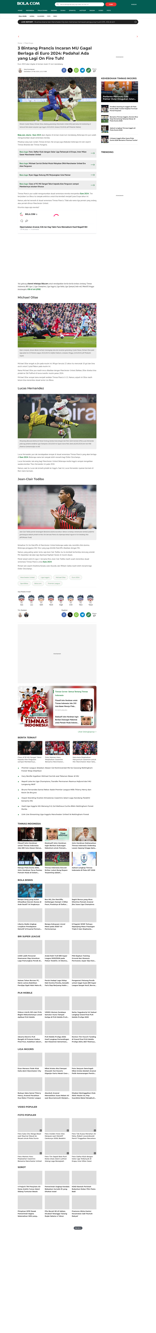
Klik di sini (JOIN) (33, 289)
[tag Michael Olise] (60, 577)
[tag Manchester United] (27, 577)
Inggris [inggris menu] (54, 10)
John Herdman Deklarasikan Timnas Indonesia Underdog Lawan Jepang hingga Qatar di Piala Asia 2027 (84, 845)
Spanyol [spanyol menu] (72, 10)
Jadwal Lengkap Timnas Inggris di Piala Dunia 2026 (122, 129)
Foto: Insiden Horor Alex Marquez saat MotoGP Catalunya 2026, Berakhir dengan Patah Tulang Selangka (55, 1138)
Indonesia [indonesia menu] (30, 10)
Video (55, 16)
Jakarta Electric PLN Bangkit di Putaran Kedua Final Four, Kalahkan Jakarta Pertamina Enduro (30, 1039)
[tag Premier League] (53, 583)
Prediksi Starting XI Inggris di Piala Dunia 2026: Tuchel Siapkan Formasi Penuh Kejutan (123, 109)
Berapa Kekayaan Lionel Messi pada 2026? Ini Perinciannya (55, 926)
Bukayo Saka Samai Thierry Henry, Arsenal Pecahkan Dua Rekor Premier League (29, 1095)
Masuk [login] (134, 4)
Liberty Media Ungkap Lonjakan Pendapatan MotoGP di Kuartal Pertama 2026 (29, 926)
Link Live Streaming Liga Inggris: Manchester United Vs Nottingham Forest (55, 814)
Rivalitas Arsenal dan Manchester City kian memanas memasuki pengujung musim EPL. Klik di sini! (74, 22)
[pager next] (137, 36)
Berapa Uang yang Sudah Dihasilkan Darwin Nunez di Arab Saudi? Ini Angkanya (29, 901)
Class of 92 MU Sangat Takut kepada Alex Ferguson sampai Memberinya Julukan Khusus (29, 759)
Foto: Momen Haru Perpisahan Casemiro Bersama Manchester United (54, 759)
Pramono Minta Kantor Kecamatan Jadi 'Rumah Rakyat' (82, 1213)
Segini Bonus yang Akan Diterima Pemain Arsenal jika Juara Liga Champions (83, 901)
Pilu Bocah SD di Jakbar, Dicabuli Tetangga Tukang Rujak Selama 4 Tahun (56, 1213)
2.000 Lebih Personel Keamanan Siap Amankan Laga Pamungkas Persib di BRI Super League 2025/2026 (30, 958)
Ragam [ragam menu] (92, 10)
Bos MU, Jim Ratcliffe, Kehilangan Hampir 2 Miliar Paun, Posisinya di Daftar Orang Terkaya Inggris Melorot (56, 901)
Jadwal (32, 16)
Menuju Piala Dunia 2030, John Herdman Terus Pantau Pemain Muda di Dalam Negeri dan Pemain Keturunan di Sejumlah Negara (30, 870)
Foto (48, 16)
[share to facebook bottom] (64, 614)
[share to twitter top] (70, 70)
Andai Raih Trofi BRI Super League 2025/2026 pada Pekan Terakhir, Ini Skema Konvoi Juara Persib (56, 958)
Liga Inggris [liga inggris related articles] (26, 1049)
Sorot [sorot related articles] (22, 1167)
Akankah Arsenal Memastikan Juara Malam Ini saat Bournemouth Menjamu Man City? (57, 1095)
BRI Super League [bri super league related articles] (29, 936)
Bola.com (21, 135)
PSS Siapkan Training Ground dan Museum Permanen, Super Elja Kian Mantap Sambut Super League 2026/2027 (83, 958)
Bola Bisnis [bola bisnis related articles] (25, 880)
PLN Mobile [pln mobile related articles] (25, 993)
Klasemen (41, 16)
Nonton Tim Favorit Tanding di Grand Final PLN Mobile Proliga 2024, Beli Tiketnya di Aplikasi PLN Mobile (84, 1039)
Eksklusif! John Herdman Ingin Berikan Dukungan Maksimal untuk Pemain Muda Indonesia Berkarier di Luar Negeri (57, 845)
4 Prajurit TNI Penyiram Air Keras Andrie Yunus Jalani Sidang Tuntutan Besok (29, 1189)
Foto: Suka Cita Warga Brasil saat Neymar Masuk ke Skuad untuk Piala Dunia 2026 (29, 1137)
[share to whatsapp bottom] (76, 614)
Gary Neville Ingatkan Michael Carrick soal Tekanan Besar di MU (50, 776)
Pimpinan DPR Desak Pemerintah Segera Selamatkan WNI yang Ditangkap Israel (27, 1213)
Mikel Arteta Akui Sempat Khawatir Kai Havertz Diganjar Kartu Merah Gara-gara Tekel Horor (56, 1070)
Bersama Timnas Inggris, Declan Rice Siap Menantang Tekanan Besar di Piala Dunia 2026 (124, 119)
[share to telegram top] (82, 70)
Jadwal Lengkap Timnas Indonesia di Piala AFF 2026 (83, 869)
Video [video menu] (101, 10)
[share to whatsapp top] (76, 70)
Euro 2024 (37, 135)
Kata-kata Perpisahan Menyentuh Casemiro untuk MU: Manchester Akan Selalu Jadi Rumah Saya (84, 759)
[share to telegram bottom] (82, 614)
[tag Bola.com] (38, 583)
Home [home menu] (20, 10)
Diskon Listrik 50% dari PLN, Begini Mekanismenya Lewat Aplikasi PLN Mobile (30, 1014)
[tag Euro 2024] (75, 577)
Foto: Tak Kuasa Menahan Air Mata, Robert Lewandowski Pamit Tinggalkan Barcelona (84, 1136)
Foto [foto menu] (109, 10)
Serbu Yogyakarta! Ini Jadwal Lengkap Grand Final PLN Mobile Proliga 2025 (84, 1014)
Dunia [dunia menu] (63, 10)
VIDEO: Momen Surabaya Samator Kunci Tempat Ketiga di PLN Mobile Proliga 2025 (57, 1014)
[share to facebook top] (64, 70)
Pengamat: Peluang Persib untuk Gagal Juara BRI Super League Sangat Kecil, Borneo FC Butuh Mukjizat (84, 982)
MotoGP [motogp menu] (82, 10)
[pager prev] (19, 36)
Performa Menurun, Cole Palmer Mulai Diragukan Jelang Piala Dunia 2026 (119, 97)
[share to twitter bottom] (70, 614)
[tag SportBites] (24, 583)
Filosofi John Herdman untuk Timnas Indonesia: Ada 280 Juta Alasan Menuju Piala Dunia (30, 845)
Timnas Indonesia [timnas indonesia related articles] (29, 824)
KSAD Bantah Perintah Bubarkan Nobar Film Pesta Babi (83, 1189)
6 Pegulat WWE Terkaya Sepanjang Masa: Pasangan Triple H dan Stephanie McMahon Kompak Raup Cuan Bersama (83, 926)
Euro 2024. (84, 193)
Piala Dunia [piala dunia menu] (42, 10)
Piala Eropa (23, 16)
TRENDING (107, 152)
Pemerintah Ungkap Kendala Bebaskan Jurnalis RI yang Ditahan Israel (57, 1189)
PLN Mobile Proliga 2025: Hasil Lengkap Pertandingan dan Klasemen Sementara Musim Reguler (57, 1039)
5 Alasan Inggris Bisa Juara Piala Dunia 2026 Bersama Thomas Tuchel (123, 139)
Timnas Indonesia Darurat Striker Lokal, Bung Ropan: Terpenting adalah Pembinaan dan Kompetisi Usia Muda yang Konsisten (56, 870)
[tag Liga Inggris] (45, 577)
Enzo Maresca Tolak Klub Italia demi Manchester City (29, 1069)
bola (28, 4)
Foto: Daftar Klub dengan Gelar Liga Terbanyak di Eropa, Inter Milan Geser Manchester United (82, 1160)
